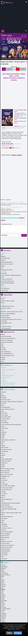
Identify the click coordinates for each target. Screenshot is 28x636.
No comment (4, 480)
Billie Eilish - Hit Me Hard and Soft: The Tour (12, 311)
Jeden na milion (4, 447)
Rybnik (2, 602)
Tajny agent (4, 524)
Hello (2, 443)
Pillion (2, 501)
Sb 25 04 (14, 69)
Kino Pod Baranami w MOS (7, 355)
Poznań (3, 597)
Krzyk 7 (2, 453)
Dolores (3, 426)
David (2, 411)
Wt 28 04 (24, 69)
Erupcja (3, 438)
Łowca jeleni (4, 558)
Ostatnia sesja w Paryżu (7, 487)
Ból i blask (3, 403)
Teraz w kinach (9, 389)
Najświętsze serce (5, 476)
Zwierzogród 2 (4, 553)
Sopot (2, 605)
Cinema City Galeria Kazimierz (8, 338)
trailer (20, 58)
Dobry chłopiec (4, 422)
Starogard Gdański (5, 608)
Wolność (3, 539)
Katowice (3, 586)
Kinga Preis (8, 127)
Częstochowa (4, 573)
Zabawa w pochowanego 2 (7, 283)
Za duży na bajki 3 (5, 543)
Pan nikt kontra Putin (6, 489)
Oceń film (12, 145)
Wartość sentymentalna (7, 532)
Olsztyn (3, 594)
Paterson (3, 495)
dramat (21, 116)
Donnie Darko (4, 428)
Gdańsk (3, 579)
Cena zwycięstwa (5, 288)
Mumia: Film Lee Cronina (7, 264)
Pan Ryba (3, 491)
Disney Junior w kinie (6, 417)
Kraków (3, 589)
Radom (2, 599)
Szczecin (3, 610)
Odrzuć (9, 633)
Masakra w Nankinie (6, 461)
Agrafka (3, 334)
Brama (2, 405)
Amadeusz (3, 392)
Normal (3, 302)
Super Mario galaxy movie (7, 281)
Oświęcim (3, 595)
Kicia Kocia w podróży (6, 449)
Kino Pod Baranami (5, 351)
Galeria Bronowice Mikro (7, 342)
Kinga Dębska (8, 38)
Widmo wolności (5, 535)
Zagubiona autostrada (6, 547)
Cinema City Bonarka (6, 336)
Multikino (3, 357)
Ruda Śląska (4, 600)
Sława (2, 522)
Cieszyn (3, 571)
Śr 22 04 (3, 69)
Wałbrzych (3, 617)
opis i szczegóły (14, 58)
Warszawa (3, 615)
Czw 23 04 (7, 69)
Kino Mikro (3, 349)
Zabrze (2, 620)
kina (9, 2)
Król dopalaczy (4, 451)
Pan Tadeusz (4, 493)
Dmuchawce (4, 273)
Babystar (3, 256)
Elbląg (2, 576)
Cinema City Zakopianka (7, 340)
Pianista (3, 266)
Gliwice (2, 583)
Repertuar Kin (8, 332)
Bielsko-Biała (4, 566)
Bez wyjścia (4, 397)
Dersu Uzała (4, 413)
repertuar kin (7, 58)
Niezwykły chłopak (5, 317)
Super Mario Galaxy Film (8, 369)
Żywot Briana (4, 554)
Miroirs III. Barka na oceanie (7, 301)
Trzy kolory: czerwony (6, 528)
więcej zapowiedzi (6, 328)
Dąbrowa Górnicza (5, 574)
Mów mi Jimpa (4, 290)
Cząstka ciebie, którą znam (7, 409)
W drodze (3, 530)
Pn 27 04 (21, 69)
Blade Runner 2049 (5, 399)
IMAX (2, 344)
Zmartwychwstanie (5, 549)
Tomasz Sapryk (16, 127)
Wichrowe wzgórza (5, 533)
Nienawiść (3, 478)
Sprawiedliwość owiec (6, 323)
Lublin (2, 591)
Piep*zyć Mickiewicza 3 (6, 499)
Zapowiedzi (7, 295)
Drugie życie (4, 432)
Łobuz (2, 285)
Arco (2, 254)
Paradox (3, 359)
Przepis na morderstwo (6, 279)
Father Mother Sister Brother (8, 440)
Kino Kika (3, 348)
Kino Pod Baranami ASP (7, 353)
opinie (23, 58)
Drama (2, 277)
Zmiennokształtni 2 (5, 551)
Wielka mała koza (5, 537)
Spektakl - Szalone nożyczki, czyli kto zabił (11, 512)
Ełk (1, 578)
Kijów (2, 346)
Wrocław (3, 618)
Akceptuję (17, 633)
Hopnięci (4, 381)
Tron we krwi (4, 526)
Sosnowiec (3, 607)
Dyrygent (3, 434)
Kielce (2, 587)
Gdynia (2, 581)
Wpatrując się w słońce (6, 269)
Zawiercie (3, 621)
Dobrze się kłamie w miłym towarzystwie (11, 275)
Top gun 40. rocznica (6, 326)
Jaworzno (3, 584)
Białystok (3, 565)
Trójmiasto (3, 613)
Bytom (2, 570)
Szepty (2, 520)
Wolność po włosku (5, 308)
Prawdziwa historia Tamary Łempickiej (10, 503)
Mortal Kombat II (5, 315)
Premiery (7, 250)
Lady (2, 457)
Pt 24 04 (10, 69)
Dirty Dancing (4, 415)
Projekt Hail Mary (6, 377)
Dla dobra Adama (5, 418)
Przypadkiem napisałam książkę (8, 509)
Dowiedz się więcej (15, 629)
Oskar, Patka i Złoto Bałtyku (8, 486)
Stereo (2, 514)
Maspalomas (4, 463)
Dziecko (3, 436)
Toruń (2, 612)
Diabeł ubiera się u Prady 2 (7, 306)
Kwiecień (3, 260)
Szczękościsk (4, 518)
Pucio (2, 268)
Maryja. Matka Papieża (6, 262)
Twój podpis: (4, 235)
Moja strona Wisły (5, 470)
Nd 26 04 (17, 69)
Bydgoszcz (3, 568)
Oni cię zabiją (4, 484)
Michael (3, 299)
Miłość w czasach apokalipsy (8, 313)
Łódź (2, 592)
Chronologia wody (5, 258)
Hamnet (3, 441)
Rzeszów (3, 604)
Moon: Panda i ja (5, 472)
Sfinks (2, 361)
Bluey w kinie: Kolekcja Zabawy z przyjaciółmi (12, 401)
